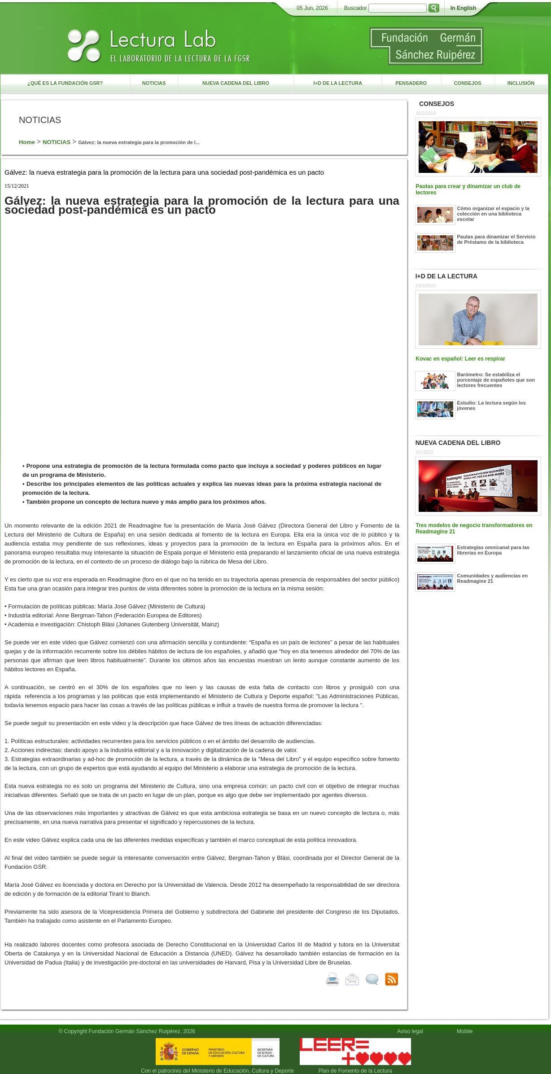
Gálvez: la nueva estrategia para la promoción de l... (139, 142)
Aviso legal (410, 1031)
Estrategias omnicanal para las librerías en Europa (493, 550)
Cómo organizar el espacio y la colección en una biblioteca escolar (493, 214)
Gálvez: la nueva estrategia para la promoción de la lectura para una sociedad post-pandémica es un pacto (164, 172)
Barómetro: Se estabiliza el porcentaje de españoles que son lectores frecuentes (496, 380)
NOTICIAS (56, 142)
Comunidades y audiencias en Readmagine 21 (492, 578)
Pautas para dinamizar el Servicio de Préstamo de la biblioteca (496, 239)
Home (27, 142)
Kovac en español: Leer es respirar (460, 359)
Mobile (466, 1031)
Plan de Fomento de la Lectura (355, 1071)
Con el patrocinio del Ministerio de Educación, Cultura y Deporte (217, 1071)
